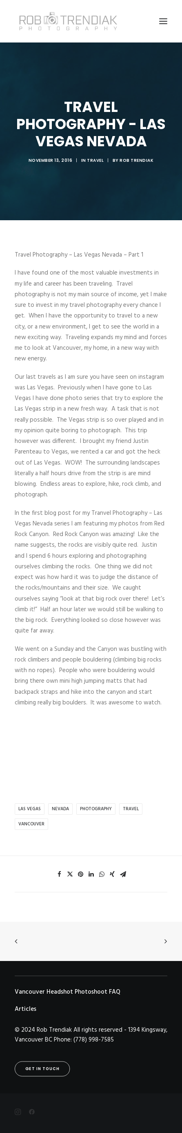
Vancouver (31, 824)
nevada (60, 809)
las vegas (29, 809)
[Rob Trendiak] (68, 21)
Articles (25, 1009)
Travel (95, 160)
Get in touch (42, 1069)
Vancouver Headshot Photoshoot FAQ (67, 992)
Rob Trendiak (136, 160)
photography (96, 809)
